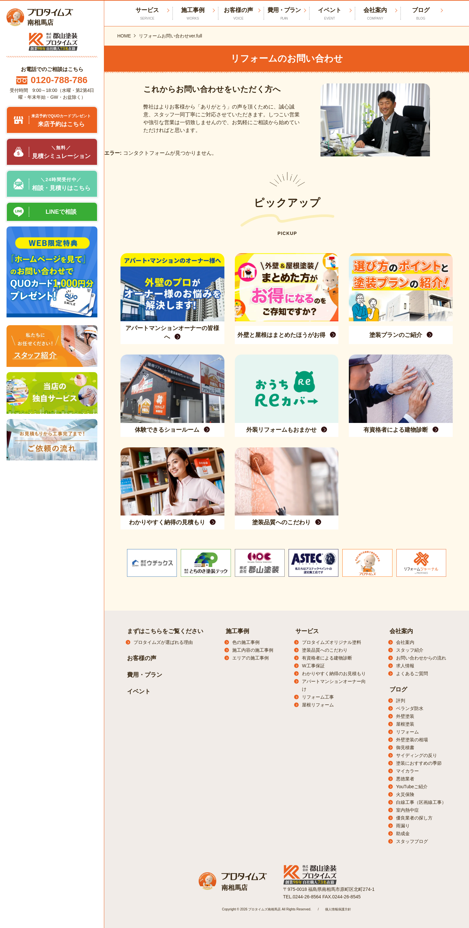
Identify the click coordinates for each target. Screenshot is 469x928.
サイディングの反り (416, 755)
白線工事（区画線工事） (421, 802)
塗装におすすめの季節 (419, 763)
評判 (400, 700)
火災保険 (405, 794)
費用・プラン (284, 14)
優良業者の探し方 (414, 817)
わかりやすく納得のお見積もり (334, 673)
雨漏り (403, 825)
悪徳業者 (405, 778)
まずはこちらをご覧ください (165, 631)
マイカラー (407, 771)
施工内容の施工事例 (252, 650)
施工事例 (193, 14)
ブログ (421, 14)
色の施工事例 (246, 642)
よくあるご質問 (412, 673)
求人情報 (405, 665)
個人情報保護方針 (338, 909)
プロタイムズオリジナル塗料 (331, 642)
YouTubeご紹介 (412, 786)
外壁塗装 (405, 716)
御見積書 (405, 747)
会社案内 (375, 14)
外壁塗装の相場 (412, 739)
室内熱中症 (407, 810)
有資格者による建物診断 (327, 657)
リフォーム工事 (318, 697)
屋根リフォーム (318, 704)
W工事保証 (313, 665)
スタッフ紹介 (409, 650)
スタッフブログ (412, 841)
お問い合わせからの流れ (421, 657)
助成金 (403, 833)
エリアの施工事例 (250, 657)
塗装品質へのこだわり (325, 650)
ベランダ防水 (409, 708)
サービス (307, 631)
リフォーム (407, 731)
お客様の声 (238, 14)
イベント (329, 14)
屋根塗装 (405, 724)
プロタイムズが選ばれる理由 (163, 642)
